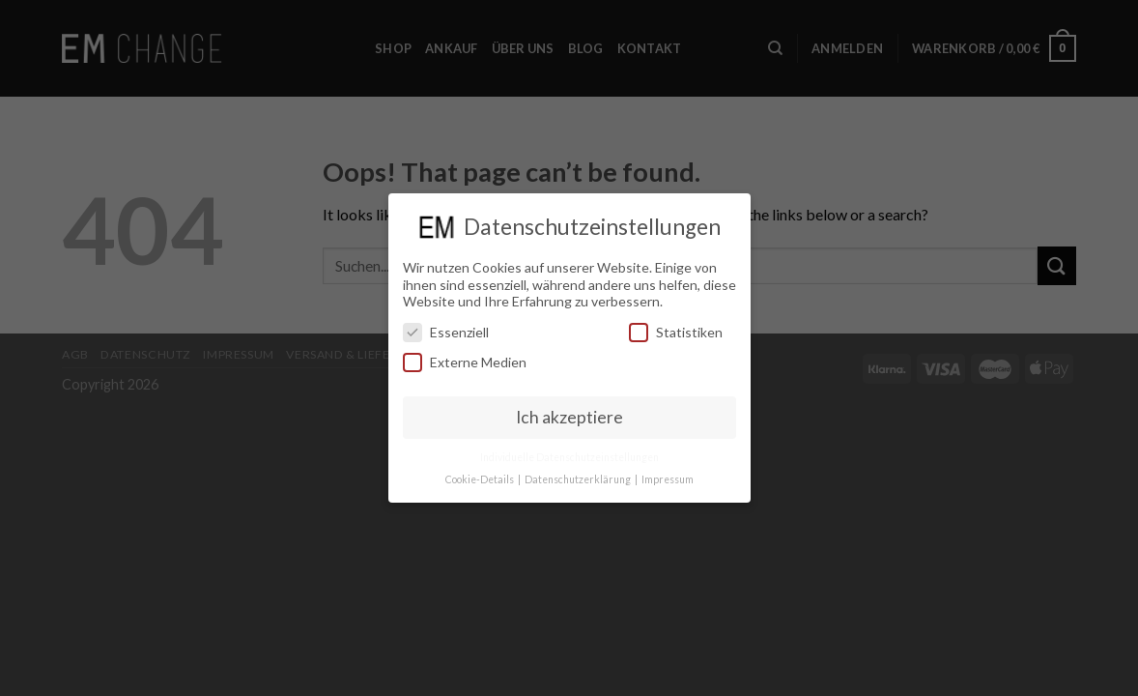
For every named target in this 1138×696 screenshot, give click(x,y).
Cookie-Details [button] (480, 479)
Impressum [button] (667, 479)
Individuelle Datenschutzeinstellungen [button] (569, 457)
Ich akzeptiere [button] (569, 417)
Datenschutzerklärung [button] (579, 479)
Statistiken (676, 332)
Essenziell (446, 332)
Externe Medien (464, 362)
